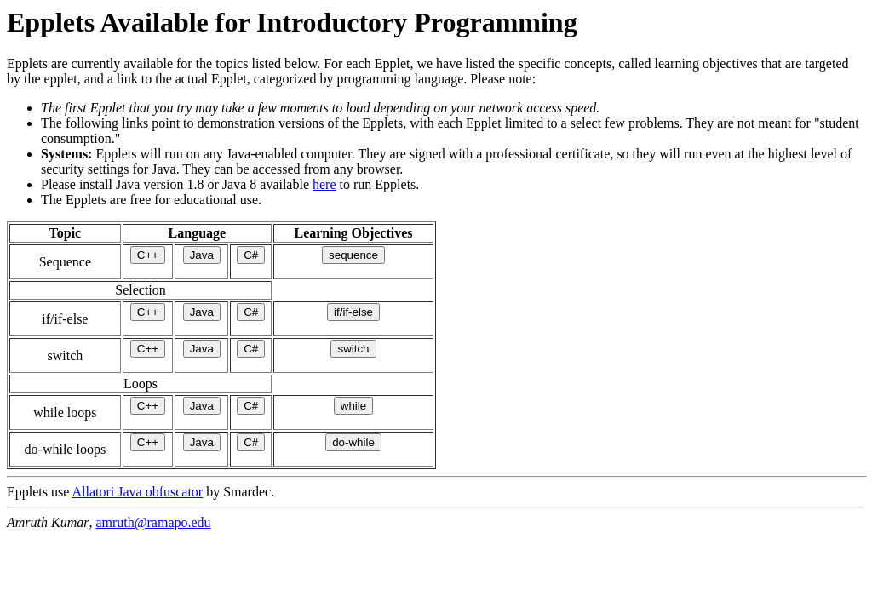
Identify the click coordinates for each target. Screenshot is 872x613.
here (324, 184)
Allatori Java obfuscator (137, 491)
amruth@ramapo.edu (152, 522)
